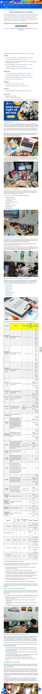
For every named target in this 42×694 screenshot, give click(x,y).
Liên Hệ (6, 7)
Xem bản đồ (31, 57)
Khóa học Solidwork (9, 294)
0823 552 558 (23, 26)
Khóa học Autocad (9, 289)
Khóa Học (29, 5)
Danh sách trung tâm (41, 349)
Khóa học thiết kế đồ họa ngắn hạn (10, 644)
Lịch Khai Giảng (10, 5)
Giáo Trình (22, 5)
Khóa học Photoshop (9, 284)
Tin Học (17, 5)
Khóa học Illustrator (9, 286)
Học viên (34, 5)
